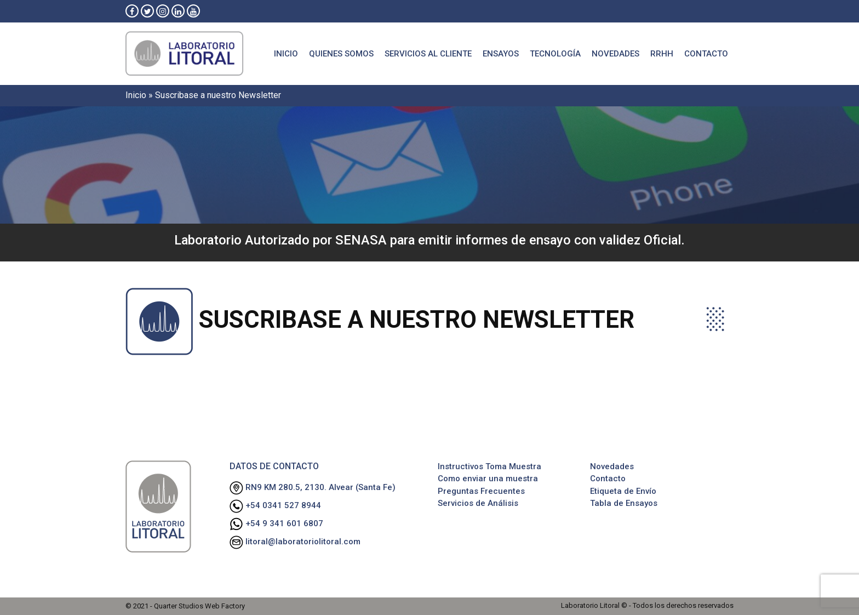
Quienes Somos (341, 54)
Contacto (706, 54)
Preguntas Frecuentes (481, 491)
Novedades (615, 54)
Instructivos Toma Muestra (489, 466)
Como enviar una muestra (488, 478)
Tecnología (555, 54)
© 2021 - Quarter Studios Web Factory (185, 606)
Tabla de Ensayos (623, 503)
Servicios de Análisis (478, 503)
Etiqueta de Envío (623, 491)
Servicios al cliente (428, 54)
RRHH (661, 54)
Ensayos (501, 54)
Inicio (286, 54)
